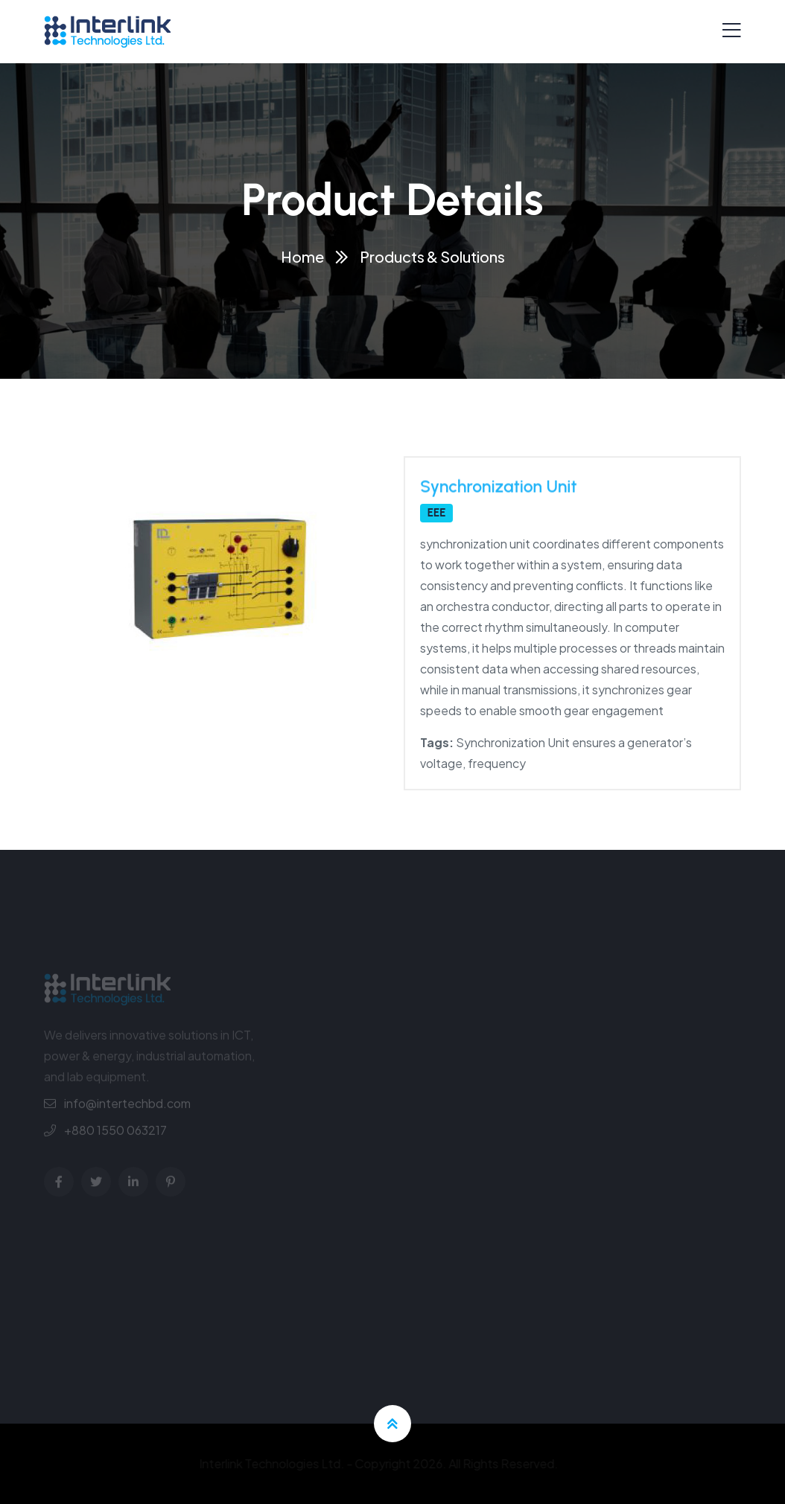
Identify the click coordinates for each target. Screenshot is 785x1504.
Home (302, 256)
